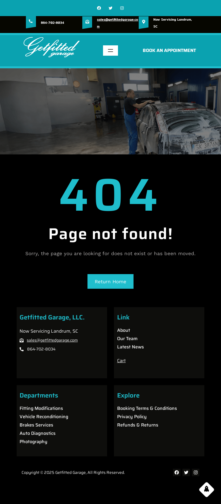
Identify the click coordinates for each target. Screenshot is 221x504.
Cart (121, 360)
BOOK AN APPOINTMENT (169, 50)
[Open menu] (110, 50)
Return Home (110, 281)
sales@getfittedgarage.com (52, 340)
